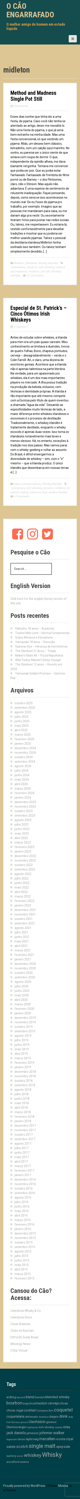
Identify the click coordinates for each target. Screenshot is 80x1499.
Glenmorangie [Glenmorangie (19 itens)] (16, 1427)
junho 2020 (22, 990)
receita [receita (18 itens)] (60, 1439)
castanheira (18, 267)
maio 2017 (22, 1157)
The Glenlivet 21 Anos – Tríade (35, 651)
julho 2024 (21, 770)
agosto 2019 (23, 1035)
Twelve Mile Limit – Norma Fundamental (42, 633)
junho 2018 (22, 1098)
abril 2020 (21, 999)
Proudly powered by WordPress (24, 1485)
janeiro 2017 (23, 1175)
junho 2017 (22, 1152)
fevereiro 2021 (24, 955)
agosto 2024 (23, 766)
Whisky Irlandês (48, 263)
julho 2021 (21, 932)
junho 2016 (22, 1206)
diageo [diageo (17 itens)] (54, 1417)
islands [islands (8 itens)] (58, 1427)
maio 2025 (22, 725)
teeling (24, 492)
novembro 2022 (25, 860)
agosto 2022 (23, 874)
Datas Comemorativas (27, 484)
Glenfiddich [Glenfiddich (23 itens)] (37, 1422)
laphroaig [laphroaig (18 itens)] (32, 1439)
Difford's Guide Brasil (24, 1337)
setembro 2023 (25, 815)
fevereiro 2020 (24, 1008)
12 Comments (35, 275)
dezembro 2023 (25, 802)
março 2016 (23, 1220)
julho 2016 (21, 1202)
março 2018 (23, 1112)
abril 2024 (21, 784)
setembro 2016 (25, 1193)
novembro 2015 (25, 1238)
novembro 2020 (25, 968)
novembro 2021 (25, 914)
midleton (34, 271)
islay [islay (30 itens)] (66, 1427)
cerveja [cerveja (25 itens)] (53, 1403)
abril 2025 (21, 730)
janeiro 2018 (23, 1121)
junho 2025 (22, 721)
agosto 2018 (23, 1089)
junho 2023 (22, 829)
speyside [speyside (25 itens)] (63, 1447)
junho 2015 (22, 1260)
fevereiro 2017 (24, 1170)
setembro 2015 (25, 1247)
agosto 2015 (23, 1251)
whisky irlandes (57, 492)
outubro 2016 (24, 1188)
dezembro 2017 (25, 1125)
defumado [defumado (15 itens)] (31, 1416)
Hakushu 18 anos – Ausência (34, 628)
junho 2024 (22, 775)
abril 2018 (21, 1107)
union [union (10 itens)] (20, 1455)
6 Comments (21, 496)
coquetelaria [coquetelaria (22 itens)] (15, 1416)
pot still (45, 271)
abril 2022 (21, 892)
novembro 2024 (25, 752)
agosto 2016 (23, 1197)
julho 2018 (21, 1094)
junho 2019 (22, 1044)
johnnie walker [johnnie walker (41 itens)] (51, 1433)
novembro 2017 (25, 1130)
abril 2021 (21, 946)
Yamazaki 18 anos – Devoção (35, 642)
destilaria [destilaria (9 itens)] (44, 1417)
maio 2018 (22, 1103)
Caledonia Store (21, 1317)
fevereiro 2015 (24, 1278)
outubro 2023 (24, 811)
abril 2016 (21, 1215)
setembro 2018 (25, 1085)
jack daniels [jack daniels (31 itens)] (16, 1433)
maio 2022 (22, 887)
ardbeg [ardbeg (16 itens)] (11, 1397)
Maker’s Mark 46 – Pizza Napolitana (39, 655)
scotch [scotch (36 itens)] (22, 1446)
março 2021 (23, 950)
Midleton (19, 263)
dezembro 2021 (25, 910)
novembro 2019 (25, 1022)
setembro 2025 (25, 707)
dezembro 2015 (25, 1233)
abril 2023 (21, 838)
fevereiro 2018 (24, 1116)
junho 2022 (22, 883)
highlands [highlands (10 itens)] (32, 1427)
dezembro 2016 (25, 1179)
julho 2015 (21, 1256)
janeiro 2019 (23, 1067)
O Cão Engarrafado (30, 10)
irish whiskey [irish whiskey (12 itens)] (46, 1427)
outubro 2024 (24, 757)
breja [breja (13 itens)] (26, 1403)
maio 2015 (22, 1265)
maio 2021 (22, 941)
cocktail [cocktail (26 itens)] (30, 1410)
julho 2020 (21, 986)
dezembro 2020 (25, 964)
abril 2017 (21, 1161)
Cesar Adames (20, 1324)
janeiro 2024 (23, 797)
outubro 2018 (24, 1080)
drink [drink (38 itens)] (63, 1416)
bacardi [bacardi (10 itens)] (21, 1397)
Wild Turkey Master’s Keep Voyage (38, 660)
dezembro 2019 (25, 1017)
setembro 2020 (25, 977)
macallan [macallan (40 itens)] (47, 1439)
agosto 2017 (23, 1143)
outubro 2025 (24, 703)
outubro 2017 (24, 1134)
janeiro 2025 (23, 743)
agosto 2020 (23, 981)
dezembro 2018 (25, 1071)
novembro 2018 (25, 1076)
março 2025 (23, 734)
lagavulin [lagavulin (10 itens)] (11, 1439)
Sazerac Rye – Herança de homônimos (41, 646)
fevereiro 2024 (24, 793)
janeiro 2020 (23, 1013)
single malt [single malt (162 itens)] (42, 1446)
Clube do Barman (22, 1330)
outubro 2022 (24, 865)
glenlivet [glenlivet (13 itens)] (51, 1422)
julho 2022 (21, 878)
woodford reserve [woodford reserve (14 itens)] (17, 1461)
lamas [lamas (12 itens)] (21, 1439)
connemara (18, 488)
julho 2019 (21, 1040)
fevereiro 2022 (24, 901)
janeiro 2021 (23, 959)
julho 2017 (21, 1148)
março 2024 (23, 788)
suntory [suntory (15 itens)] (11, 1455)
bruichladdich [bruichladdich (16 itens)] (38, 1403)
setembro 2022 (25, 869)
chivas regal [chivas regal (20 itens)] (14, 1410)
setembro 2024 (25, 761)
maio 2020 (22, 995)
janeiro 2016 (23, 1229)
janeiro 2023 (23, 851)
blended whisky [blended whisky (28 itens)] (57, 1397)
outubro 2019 (24, 1026)
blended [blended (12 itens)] (40, 1397)
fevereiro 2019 (24, 1062)
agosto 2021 (23, 928)
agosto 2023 (23, 820)
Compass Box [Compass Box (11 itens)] (44, 1410)
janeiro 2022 (23, 905)
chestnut (32, 267)
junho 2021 (22, 937)
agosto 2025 (23, 712)
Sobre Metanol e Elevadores (34, 637)
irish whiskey (46, 267)
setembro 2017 (25, 1139)
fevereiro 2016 (24, 1224)
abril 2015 (21, 1269)
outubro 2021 (24, 919)
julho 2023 (21, 824)
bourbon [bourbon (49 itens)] (14, 1403)
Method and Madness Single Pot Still (33, 96)
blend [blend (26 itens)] (30, 1397)
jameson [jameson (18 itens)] (32, 1433)
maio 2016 (22, 1211)
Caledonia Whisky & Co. (25, 1310)
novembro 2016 (25, 1184)
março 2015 (23, 1274)
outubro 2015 (24, 1242)
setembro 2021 (25, 923)
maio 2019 (22, 1049)
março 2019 (23, 1058)
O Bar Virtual (18, 1350)
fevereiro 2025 (24, 739)
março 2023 (23, 842)
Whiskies (31, 263)
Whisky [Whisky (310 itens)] (52, 1454)
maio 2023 (22, 833)
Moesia (63, 1485)
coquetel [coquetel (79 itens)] (63, 1410)
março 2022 (23, 896)
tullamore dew (38, 492)
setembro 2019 (25, 1031)
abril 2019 (21, 1053)
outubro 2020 (24, 973)
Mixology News (20, 1344)
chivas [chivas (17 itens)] (63, 1403)
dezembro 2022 (25, 856)
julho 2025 (21, 716)
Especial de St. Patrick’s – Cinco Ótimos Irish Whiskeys (38, 314)
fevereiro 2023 (24, 847)
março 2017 (23, 1166)
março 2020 (23, 1004)
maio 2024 (22, 779)
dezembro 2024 (25, 748)
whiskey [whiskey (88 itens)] (32, 1455)
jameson (48, 488)
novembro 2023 (25, 806)
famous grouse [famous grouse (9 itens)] (19, 1422)
